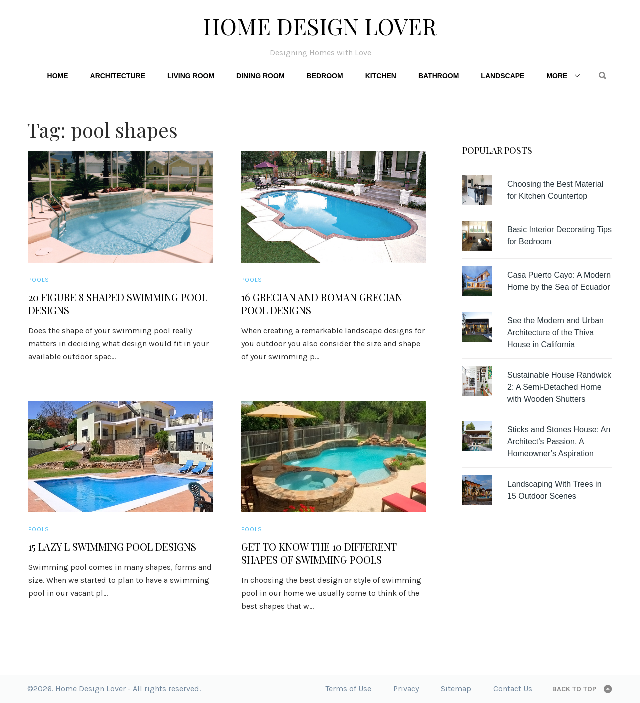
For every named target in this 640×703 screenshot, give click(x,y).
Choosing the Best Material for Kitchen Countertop (556, 190)
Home (58, 76)
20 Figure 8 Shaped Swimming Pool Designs (118, 304)
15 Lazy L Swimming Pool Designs (112, 547)
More (557, 76)
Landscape (502, 76)
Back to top (574, 689)
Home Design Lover (320, 26)
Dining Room (260, 76)
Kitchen (381, 76)
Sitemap (456, 689)
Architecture (118, 76)
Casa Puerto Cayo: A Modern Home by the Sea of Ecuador (559, 281)
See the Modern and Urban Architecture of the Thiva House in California (556, 332)
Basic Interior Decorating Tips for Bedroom (560, 236)
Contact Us (513, 689)
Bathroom (438, 76)
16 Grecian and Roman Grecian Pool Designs (322, 304)
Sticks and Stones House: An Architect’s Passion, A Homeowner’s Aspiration (559, 442)
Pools (39, 280)
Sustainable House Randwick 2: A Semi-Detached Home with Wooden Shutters (560, 387)
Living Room (191, 76)
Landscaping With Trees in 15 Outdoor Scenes (555, 490)
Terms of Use (349, 689)
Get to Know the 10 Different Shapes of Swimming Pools (319, 553)
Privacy (406, 689)
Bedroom (325, 76)
